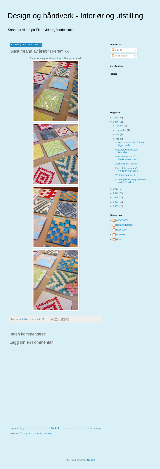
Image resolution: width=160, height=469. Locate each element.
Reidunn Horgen (124, 225)
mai (118, 139)
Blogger (91, 460)
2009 (116, 206)
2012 (116, 193)
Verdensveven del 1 (125, 175)
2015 (116, 117)
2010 (116, 202)
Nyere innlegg (17, 428)
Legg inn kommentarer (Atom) (37, 433)
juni (118, 134)
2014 (116, 122)
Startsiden (56, 428)
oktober (120, 125)
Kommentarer (120, 55)
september (121, 130)
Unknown (121, 234)
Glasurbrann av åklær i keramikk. (126, 151)
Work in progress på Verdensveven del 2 (126, 158)
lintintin (119, 239)
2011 (116, 197)
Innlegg (117, 50)
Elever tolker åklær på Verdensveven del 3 (126, 169)
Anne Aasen (122, 220)
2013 (116, 189)
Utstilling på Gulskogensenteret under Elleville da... (130, 180)
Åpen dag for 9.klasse (126, 163)
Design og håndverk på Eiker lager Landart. (129, 144)
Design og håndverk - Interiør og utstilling (75, 16)
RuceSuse (121, 229)
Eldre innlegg (94, 428)
